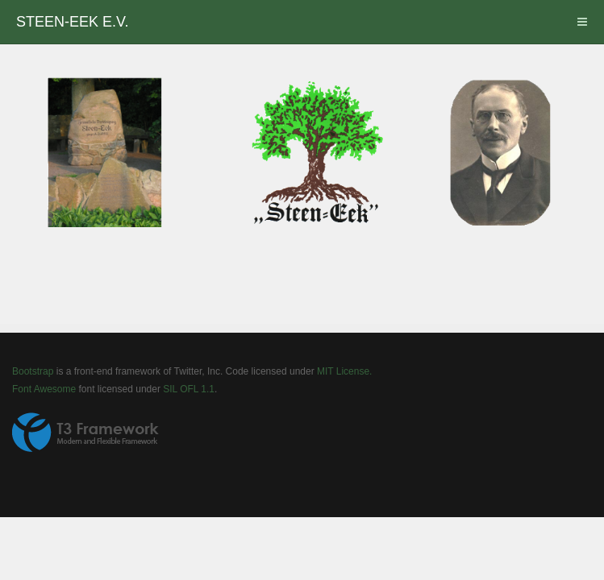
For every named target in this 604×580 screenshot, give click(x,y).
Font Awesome (44, 389)
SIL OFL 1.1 (189, 389)
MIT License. (344, 371)
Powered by (85, 432)
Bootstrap (32, 371)
